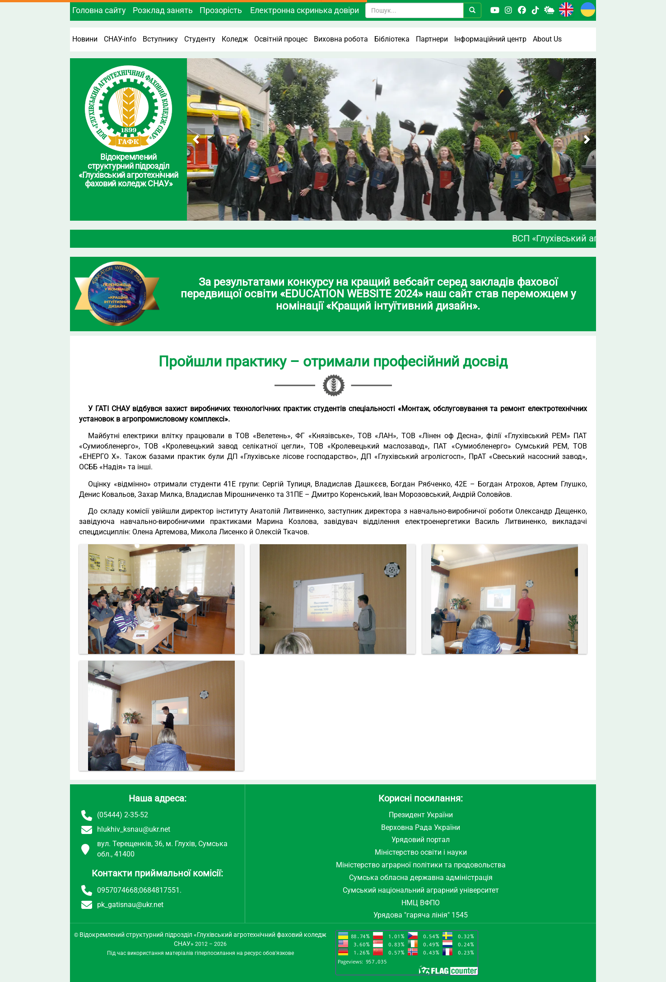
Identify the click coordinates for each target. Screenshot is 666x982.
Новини (85, 39)
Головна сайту (99, 10)
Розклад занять (163, 10)
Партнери (432, 39)
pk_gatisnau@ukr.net (130, 904)
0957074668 (117, 890)
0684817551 (159, 890)
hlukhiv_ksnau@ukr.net (133, 829)
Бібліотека (392, 39)
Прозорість (221, 10)
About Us (547, 39)
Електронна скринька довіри (304, 10)
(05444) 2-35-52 (122, 815)
